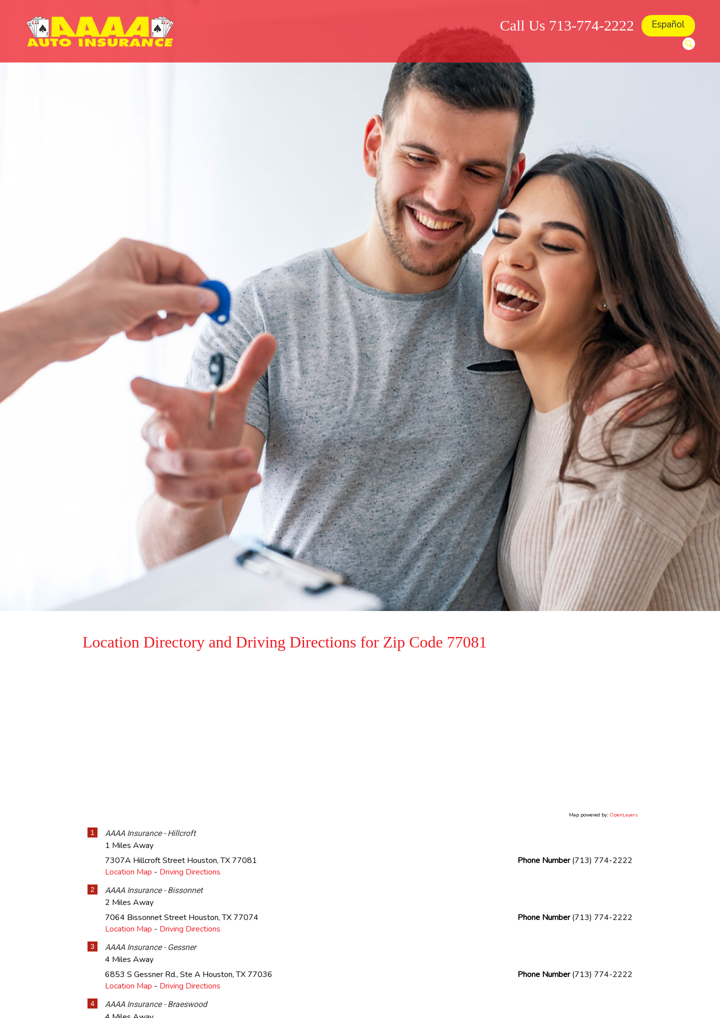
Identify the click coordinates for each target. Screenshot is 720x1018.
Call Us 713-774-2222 (567, 25)
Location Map (128, 872)
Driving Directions (190, 872)
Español (668, 24)
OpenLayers (624, 815)
